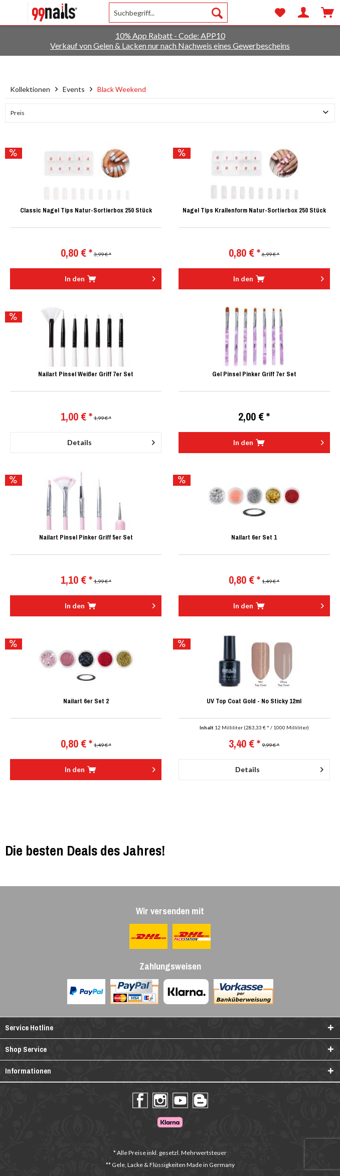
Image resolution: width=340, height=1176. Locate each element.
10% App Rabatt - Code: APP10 (170, 35)
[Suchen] (217, 13)
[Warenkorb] (327, 13)
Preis (18, 113)
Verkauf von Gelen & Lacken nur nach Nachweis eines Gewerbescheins (170, 45)
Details (111, 441)
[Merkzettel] (279, 13)
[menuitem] (41, 13)
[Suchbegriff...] (168, 13)
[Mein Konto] (303, 13)
